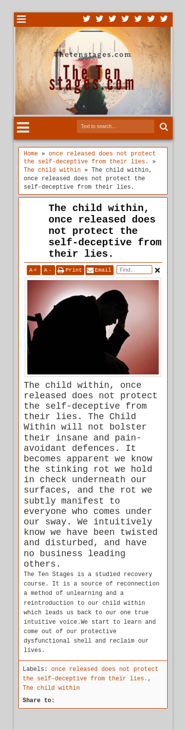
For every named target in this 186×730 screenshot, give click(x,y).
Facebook (99, 19)
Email (103, 270)
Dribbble (151, 19)
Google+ (112, 19)
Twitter (86, 19)
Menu (21, 19)
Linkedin (138, 19)
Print (73, 270)
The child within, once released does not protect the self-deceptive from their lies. (105, 231)
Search (163, 127)
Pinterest (164, 19)
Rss (125, 19)
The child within (51, 688)
